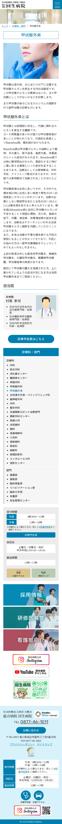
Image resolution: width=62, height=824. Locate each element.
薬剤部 (13, 479)
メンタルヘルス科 (20, 458)
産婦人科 (15, 420)
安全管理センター (20, 500)
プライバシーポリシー (22, 744)
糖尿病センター (18, 377)
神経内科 (15, 382)
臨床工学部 (16, 491)
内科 (12, 365)
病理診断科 (16, 454)
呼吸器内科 (16, 386)
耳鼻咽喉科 (16, 433)
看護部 (13, 474)
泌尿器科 (15, 424)
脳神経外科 (16, 399)
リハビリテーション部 (22, 487)
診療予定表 (46, 526)
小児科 (13, 437)
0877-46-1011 (34, 721)
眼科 (12, 428)
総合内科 (15, 369)
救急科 (13, 445)
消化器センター (18, 373)
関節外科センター (20, 416)
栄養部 (13, 496)
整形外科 (15, 407)
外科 (12, 403)
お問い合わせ (31, 730)
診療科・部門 (31, 352)
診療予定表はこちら (31, 339)
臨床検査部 (16, 483)
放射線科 (15, 441)
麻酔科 (13, 450)
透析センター (17, 462)
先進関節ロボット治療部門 (25, 411)
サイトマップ (44, 744)
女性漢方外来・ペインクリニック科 (30, 394)
